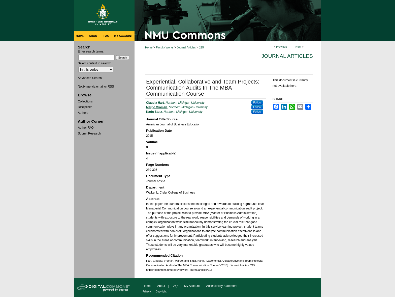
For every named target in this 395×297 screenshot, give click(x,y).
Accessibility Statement (221, 286)
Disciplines (85, 107)
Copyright (161, 291)
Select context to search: (94, 63)
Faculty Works (164, 47)
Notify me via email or (96, 86)
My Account (192, 286)
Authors (83, 113)
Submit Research (89, 133)
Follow (257, 102)
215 (201, 47)
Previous (281, 46)
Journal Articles (186, 47)
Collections (85, 101)
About (161, 286)
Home (148, 47)
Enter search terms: (91, 51)
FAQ (175, 286)
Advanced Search (90, 78)
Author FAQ (86, 127)
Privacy (147, 291)
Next (298, 46)
